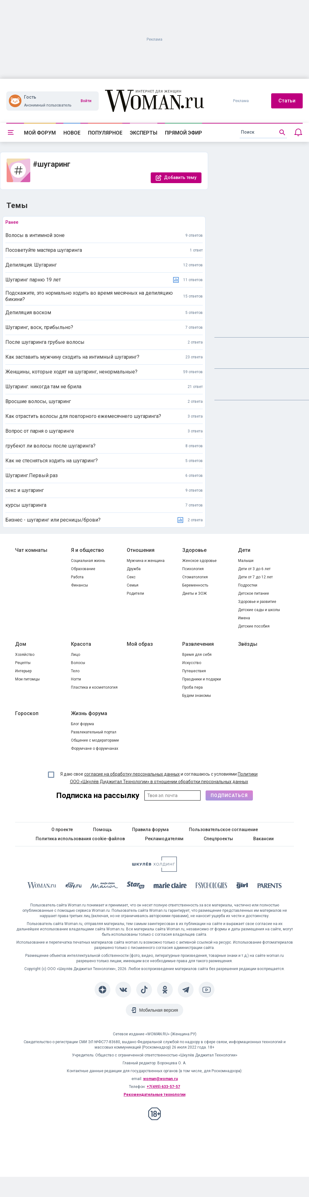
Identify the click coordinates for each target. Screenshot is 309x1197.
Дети (244, 550)
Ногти (76, 679)
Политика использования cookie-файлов (80, 838)
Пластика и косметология (94, 687)
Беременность (195, 585)
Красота (81, 644)
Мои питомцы (27, 679)
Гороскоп (26, 713)
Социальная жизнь (88, 560)
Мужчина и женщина (146, 560)
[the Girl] (242, 886)
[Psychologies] (212, 886)
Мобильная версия (158, 1010)
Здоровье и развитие (257, 601)
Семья (132, 585)
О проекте (62, 829)
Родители (135, 593)
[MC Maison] (104, 886)
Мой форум (40, 133)
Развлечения (198, 644)
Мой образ (140, 644)
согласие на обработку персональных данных (132, 774)
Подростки (247, 585)
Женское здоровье (199, 560)
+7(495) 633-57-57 (163, 1086)
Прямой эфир (183, 133)
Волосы (78, 663)
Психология (193, 569)
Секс (131, 577)
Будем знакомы (196, 695)
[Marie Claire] (170, 886)
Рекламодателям (164, 838)
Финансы (79, 585)
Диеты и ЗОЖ (194, 593)
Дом (20, 644)
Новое (71, 133)
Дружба (134, 569)
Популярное (105, 133)
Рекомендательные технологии (154, 1094)
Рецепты (23, 663)
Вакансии (263, 838)
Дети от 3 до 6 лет (254, 569)
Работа (77, 577)
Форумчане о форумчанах (94, 748)
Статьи (286, 101)
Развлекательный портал (93, 732)
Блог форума (82, 724)
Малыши (246, 560)
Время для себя (197, 654)
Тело (75, 671)
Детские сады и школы (259, 610)
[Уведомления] (298, 132)
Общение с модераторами (95, 740)
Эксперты (143, 133)
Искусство (191, 663)
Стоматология (195, 577)
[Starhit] (135, 886)
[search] (263, 132)
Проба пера (192, 687)
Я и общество (87, 550)
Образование (83, 569)
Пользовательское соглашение (223, 829)
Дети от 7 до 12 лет (255, 577)
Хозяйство (24, 654)
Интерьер (23, 671)
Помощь (102, 829)
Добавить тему (180, 177)
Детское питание (253, 593)
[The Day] (73, 886)
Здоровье (194, 550)
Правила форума (150, 829)
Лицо (75, 654)
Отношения (140, 550)
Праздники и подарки (201, 679)
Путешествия (194, 671)
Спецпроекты (218, 838)
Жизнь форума (89, 713)
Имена (244, 618)
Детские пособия (254, 626)
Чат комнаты (31, 550)
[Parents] (269, 887)
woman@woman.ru (160, 1079)
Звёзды (247, 644)
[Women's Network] (154, 870)
